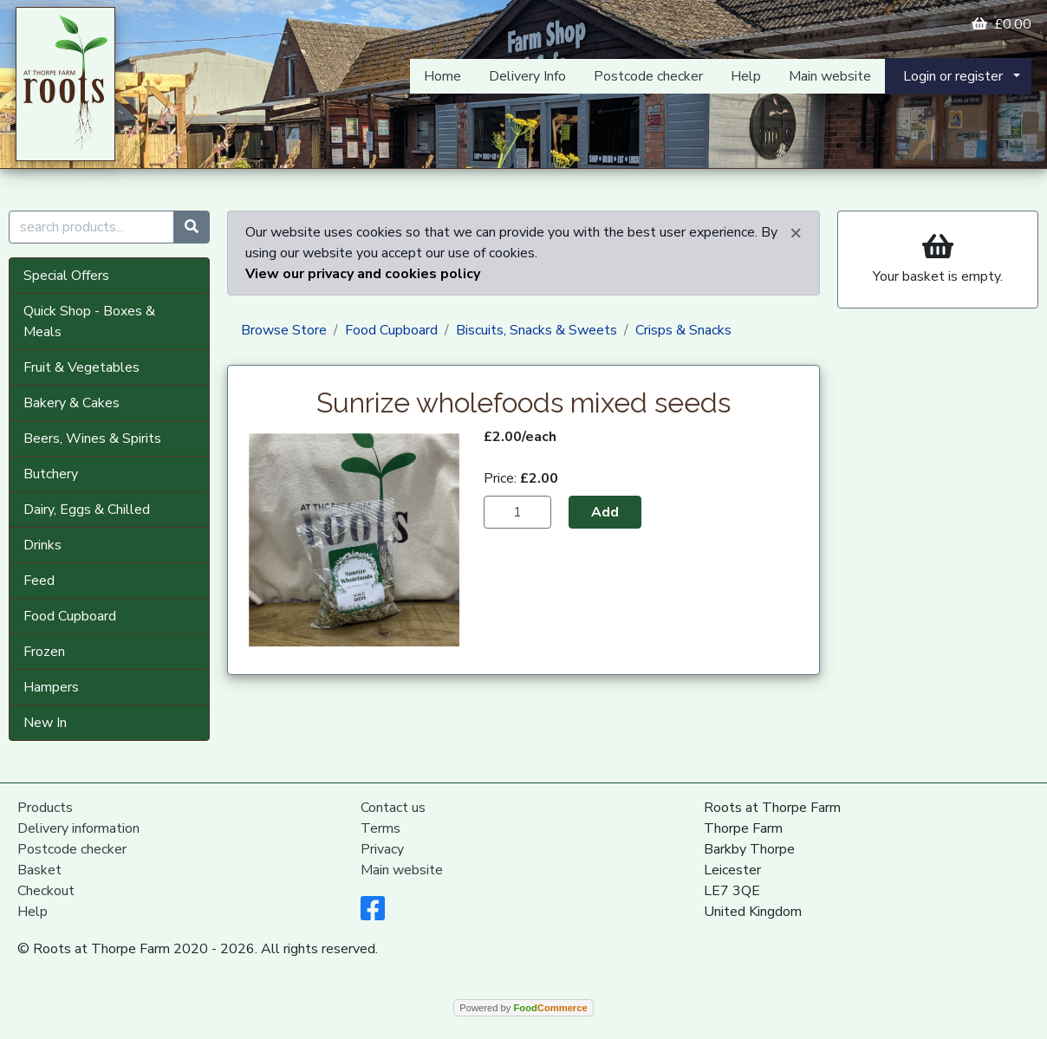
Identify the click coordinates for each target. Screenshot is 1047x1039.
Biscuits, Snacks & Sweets (536, 330)
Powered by (523, 1008)
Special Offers (66, 275)
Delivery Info (527, 76)
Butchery (50, 474)
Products (45, 807)
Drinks (42, 545)
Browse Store (284, 330)
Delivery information (78, 828)
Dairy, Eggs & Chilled (86, 509)
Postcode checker (648, 76)
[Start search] (191, 227)
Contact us (393, 807)
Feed (39, 580)
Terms (380, 828)
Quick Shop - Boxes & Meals (89, 321)
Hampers (51, 687)
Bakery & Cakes (71, 402)
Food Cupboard (69, 616)
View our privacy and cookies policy (362, 273)
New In (45, 722)
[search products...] (91, 227)
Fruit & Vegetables (81, 367)
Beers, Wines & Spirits (92, 438)
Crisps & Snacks (683, 330)
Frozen (44, 651)
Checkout (46, 890)
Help (746, 76)
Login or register (953, 76)
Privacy (382, 849)
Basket (39, 870)
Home (442, 76)
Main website (830, 76)
